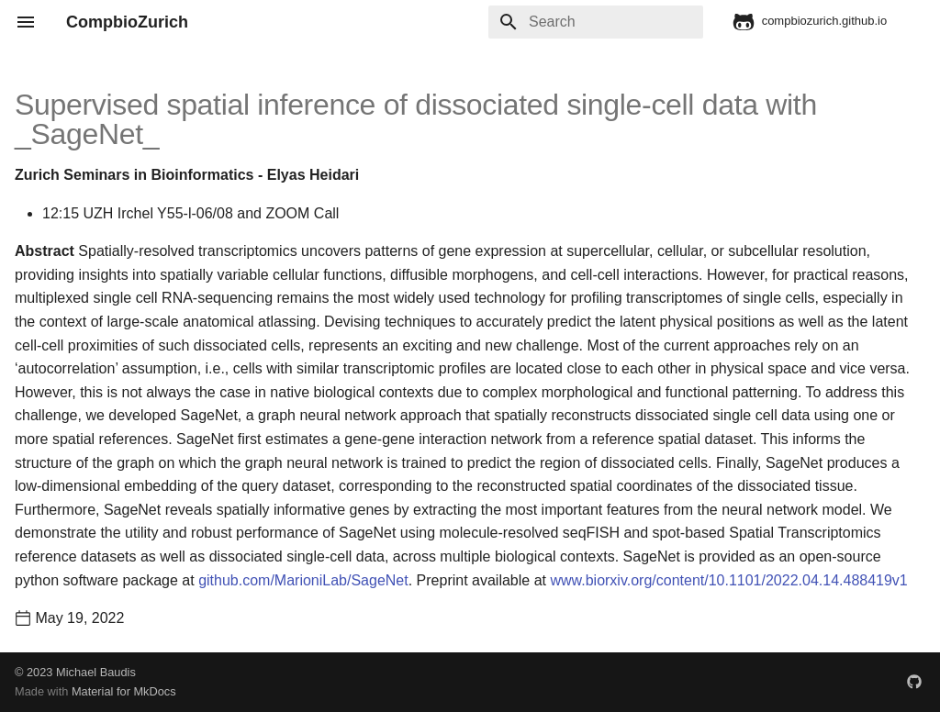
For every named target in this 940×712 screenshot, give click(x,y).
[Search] (595, 22)
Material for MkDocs (124, 691)
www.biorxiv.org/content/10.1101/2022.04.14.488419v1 (728, 580)
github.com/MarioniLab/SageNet (303, 580)
